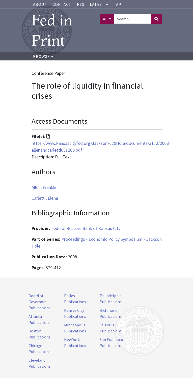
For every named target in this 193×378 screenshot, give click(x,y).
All (105, 18)
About (40, 4)
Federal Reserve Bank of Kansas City (85, 228)
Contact (61, 4)
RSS (80, 4)
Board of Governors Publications (39, 301)
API (119, 4)
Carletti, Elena (45, 198)
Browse (43, 56)
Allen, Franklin (45, 187)
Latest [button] (99, 4)
